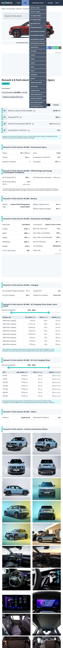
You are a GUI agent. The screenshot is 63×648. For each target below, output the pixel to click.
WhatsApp (56, 47)
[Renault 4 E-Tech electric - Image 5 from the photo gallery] (9, 450)
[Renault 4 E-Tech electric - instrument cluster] (54, 475)
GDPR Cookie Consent (50, 642)
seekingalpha (55, 631)
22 (45, 570)
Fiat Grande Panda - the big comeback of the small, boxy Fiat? (45, 540)
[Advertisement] (31, 64)
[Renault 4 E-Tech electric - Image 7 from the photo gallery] (39, 450)
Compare (49, 3)
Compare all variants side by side (13, 97)
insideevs (23, 631)
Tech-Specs (26, 3)
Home (3, 8)
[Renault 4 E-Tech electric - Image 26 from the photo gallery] (31, 511)
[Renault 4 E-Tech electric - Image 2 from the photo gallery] (24, 438)
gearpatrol (39, 631)
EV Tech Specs (11, 8)
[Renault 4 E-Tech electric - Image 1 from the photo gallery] (9, 438)
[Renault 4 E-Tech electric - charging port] (52, 511)
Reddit (53, 47)
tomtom (55, 635)
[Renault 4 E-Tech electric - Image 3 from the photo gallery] (39, 438)
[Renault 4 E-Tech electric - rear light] (11, 511)
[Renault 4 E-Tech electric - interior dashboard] (39, 462)
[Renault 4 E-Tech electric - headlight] (54, 499)
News (56, 3)
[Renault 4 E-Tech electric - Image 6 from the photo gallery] (24, 450)
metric (46, 105)
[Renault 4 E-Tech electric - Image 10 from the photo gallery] (24, 462)
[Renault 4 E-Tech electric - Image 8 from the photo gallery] (54, 450)
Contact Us (8, 642)
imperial (56, 105)
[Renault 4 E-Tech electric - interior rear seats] (9, 487)
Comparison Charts (38, 3)
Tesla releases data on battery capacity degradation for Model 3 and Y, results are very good (45, 606)
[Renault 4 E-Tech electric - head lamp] (39, 499)
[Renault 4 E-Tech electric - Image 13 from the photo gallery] (9, 475)
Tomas (37, 547)
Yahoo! (8, 631)
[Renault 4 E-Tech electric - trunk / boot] (39, 487)
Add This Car (34, 42)
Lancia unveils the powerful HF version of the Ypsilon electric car (44, 582)
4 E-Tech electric (27, 8)
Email (59, 47)
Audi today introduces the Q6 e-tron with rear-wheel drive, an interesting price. (45, 562)
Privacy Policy (36, 642)
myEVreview (44, 645)
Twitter (46, 47)
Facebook (49, 47)
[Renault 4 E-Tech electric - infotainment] (39, 475)
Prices (18, 3)
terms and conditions (21, 642)
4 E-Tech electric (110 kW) (14, 92)
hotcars (8, 635)
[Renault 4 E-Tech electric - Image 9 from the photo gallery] (9, 462)
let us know (34, 525)
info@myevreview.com (18, 645)
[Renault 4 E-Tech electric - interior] (24, 475)
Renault (18, 8)
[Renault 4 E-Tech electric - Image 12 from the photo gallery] (54, 462)
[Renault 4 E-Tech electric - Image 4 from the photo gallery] (54, 438)
